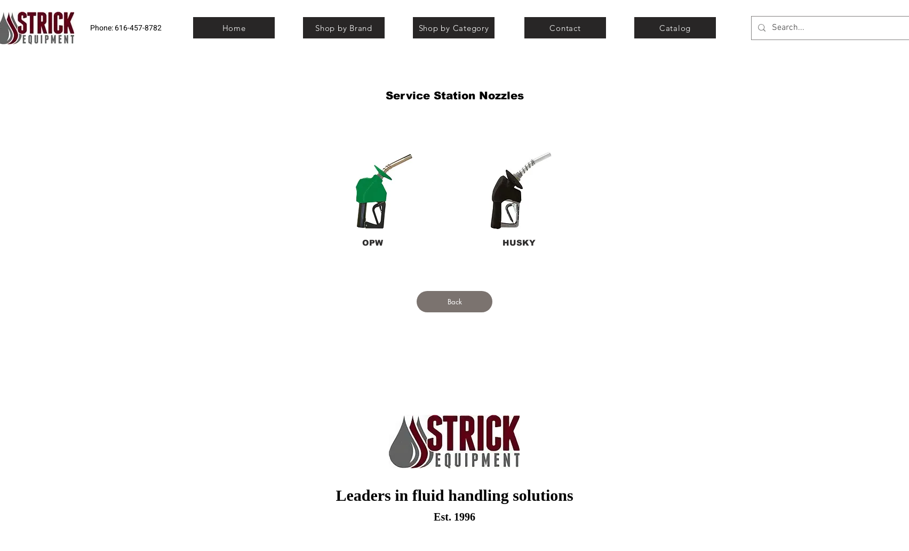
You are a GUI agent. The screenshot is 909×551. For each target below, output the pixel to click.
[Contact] (565, 27)
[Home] (234, 27)
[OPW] (372, 242)
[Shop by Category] (454, 27)
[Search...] (831, 28)
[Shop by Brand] (344, 27)
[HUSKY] (519, 242)
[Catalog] (675, 27)
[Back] (454, 301)
